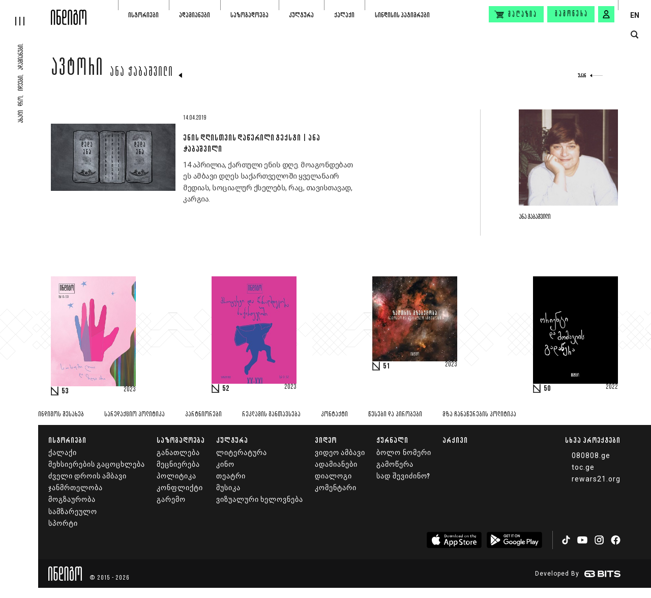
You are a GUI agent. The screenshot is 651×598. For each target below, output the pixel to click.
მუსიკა (228, 487)
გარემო (171, 499)
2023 (130, 389)
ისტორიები (143, 15)
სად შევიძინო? (403, 476)
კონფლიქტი (180, 487)
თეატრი (231, 476)
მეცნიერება (178, 464)
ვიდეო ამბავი (340, 452)
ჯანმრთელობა (75, 487)
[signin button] (606, 14)
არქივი (455, 440)
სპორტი (63, 523)
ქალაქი (344, 15)
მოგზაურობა (72, 499)
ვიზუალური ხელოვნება (259, 499)
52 (225, 389)
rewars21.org (596, 479)
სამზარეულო (72, 511)
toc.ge (583, 467)
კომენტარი (336, 487)
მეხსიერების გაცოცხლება (96, 464)
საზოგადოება (249, 15)
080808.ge (591, 455)
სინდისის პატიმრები (402, 15)
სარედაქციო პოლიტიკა (134, 414)
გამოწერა (571, 14)
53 (65, 391)
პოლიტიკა (176, 476)
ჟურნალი (392, 440)
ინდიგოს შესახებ (61, 414)
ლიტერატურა (241, 452)
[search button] (634, 35)
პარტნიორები (203, 414)
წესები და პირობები (395, 414)
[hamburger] (25, 12)
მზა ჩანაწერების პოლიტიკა (479, 414)
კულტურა (301, 15)
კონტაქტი (334, 414)
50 (547, 389)
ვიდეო (326, 440)
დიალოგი (333, 476)
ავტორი (77, 69)
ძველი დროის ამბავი (87, 476)
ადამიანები (194, 15)
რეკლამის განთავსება (271, 414)
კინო (225, 464)
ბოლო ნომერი (403, 452)
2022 (612, 387)
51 (386, 366)
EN (634, 15)
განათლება (178, 452)
